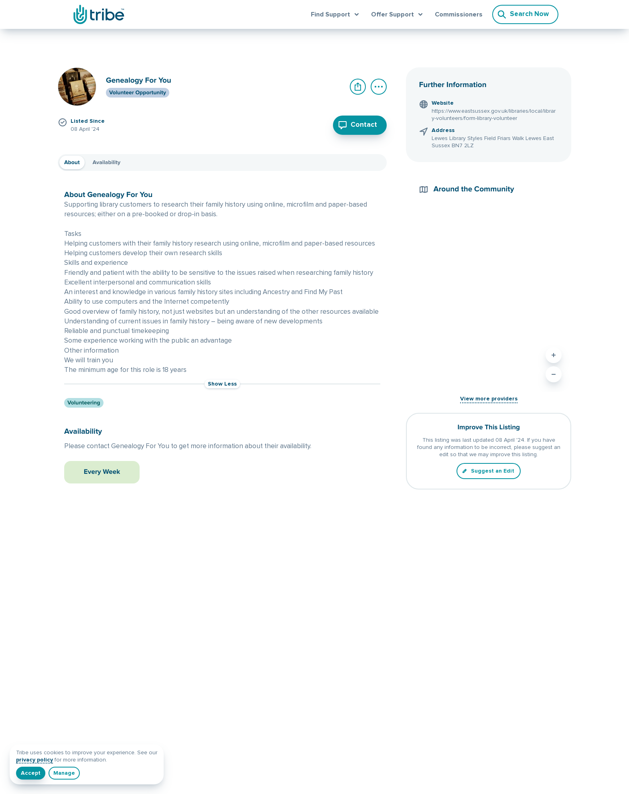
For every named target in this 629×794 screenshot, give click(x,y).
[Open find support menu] (336, 14)
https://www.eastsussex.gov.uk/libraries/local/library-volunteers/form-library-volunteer (494, 115)
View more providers (488, 399)
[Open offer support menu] (398, 14)
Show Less (222, 384)
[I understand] (30, 773)
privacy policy (34, 760)
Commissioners (459, 14)
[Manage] (64, 773)
